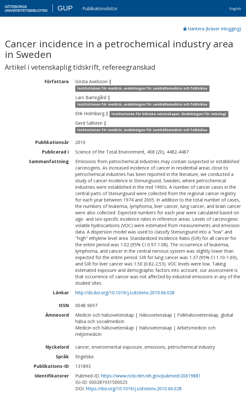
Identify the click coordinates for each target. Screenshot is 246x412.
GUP (65, 8)
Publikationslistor (100, 8)
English (235, 8)
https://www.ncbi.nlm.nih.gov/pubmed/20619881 (151, 376)
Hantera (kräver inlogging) (212, 29)
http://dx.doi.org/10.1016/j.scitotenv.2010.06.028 (125, 292)
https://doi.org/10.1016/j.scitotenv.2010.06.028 (134, 388)
